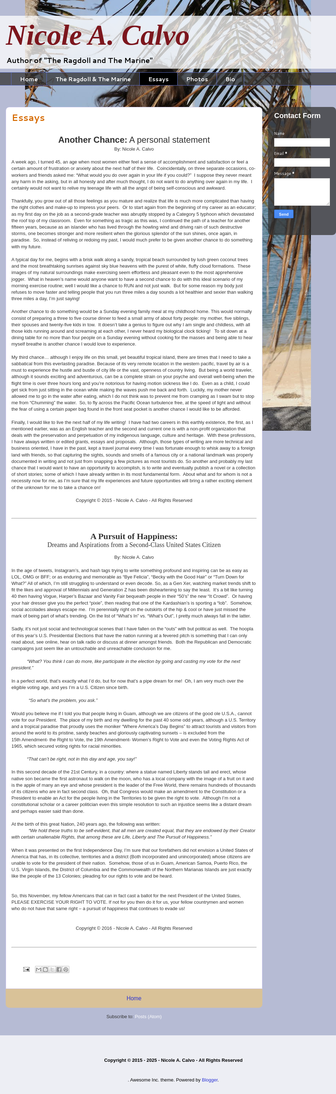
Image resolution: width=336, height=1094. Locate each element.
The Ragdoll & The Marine (93, 79)
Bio (230, 79)
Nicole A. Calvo (98, 35)
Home (29, 79)
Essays (158, 79)
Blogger (210, 1080)
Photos (197, 79)
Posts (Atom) (148, 1016)
